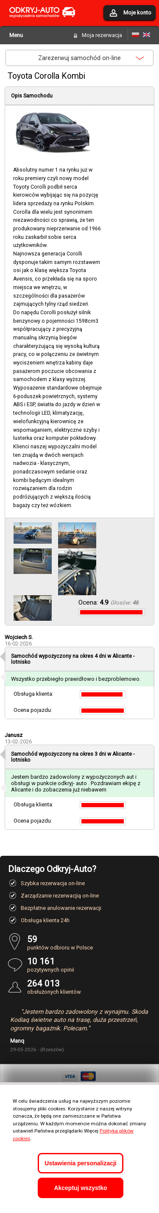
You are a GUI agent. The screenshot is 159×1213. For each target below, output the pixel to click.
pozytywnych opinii (89, 964)
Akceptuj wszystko (80, 1187)
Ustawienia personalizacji (80, 1163)
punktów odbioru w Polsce (89, 942)
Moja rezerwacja (102, 35)
